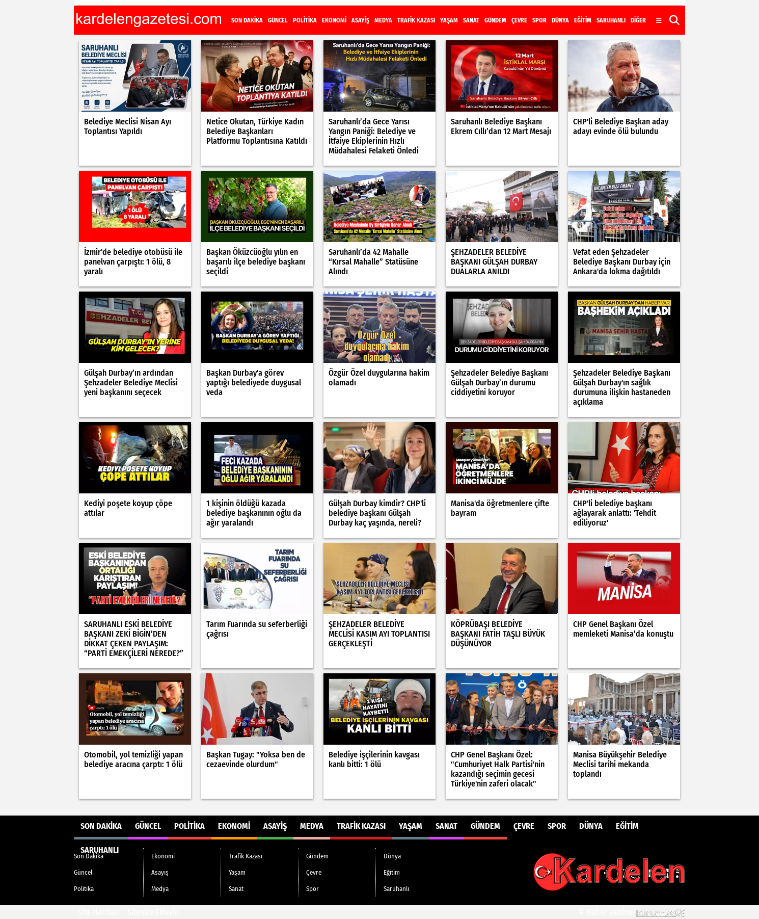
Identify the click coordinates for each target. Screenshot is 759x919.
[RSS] (673, 12)
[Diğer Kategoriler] (659, 20)
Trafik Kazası (416, 20)
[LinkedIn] (661, 12)
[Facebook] (610, 12)
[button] (674, 20)
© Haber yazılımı (631, 912)
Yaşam (449, 20)
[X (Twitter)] (623, 12)
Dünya (560, 20)
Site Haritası (98, 912)
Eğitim (582, 20)
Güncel (278, 20)
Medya (383, 20)
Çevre (519, 20)
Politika (305, 20)
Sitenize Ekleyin (153, 912)
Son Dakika (247, 20)
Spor (539, 20)
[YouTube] (648, 12)
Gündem (495, 20)
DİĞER (638, 20)
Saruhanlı (611, 20)
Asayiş (360, 20)
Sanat (471, 20)
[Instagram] (635, 12)
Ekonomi (334, 20)
